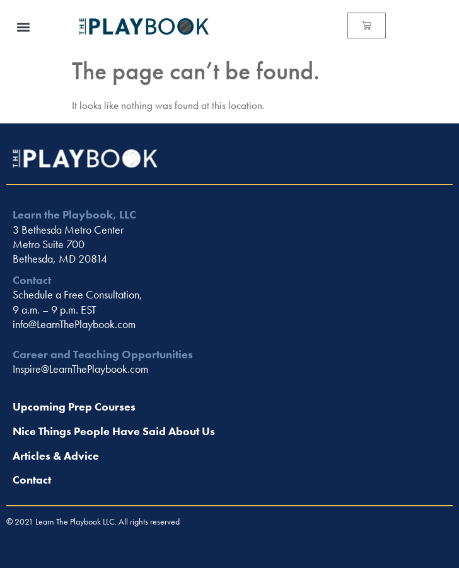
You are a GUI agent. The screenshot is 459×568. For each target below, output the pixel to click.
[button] (23, 26)
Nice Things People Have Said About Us (114, 431)
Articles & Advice (56, 455)
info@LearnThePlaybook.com (74, 324)
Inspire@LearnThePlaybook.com (80, 368)
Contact (32, 479)
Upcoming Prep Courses (74, 406)
